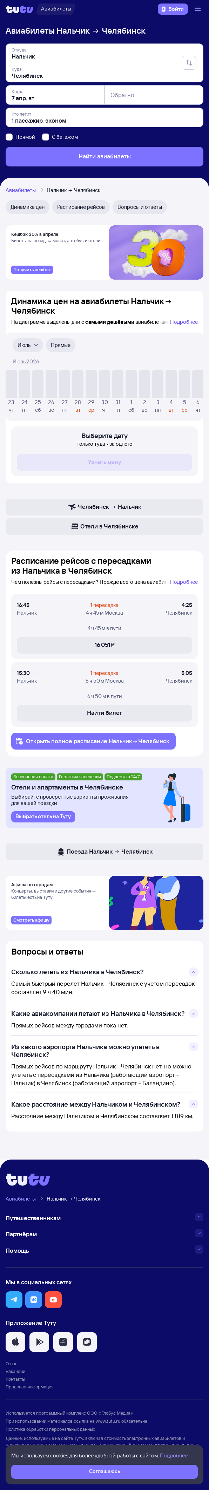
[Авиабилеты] (55, 9)
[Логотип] (20, 9)
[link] (32, 271)
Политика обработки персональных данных (50, 1431)
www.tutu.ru (108, 1423)
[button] (14, 1302)
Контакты (15, 1381)
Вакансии (15, 1373)
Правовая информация (30, 1389)
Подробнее (184, 323)
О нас (12, 1365)
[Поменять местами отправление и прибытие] (189, 63)
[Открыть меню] (198, 9)
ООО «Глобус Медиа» (110, 1415)
